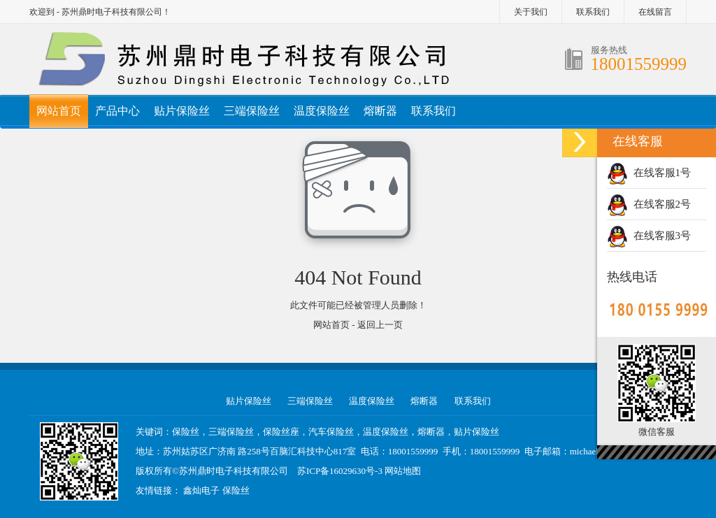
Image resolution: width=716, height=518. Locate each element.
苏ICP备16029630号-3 (339, 471)
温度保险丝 (322, 111)
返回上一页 (380, 324)
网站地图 (403, 471)
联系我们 (593, 12)
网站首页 (58, 111)
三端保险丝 (252, 111)
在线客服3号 (649, 235)
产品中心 (117, 111)
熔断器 (380, 111)
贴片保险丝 (182, 111)
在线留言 (655, 12)
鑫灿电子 (201, 490)
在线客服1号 (649, 172)
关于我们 (530, 12)
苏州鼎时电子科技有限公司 (233, 471)
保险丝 (236, 490)
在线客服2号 (649, 204)
